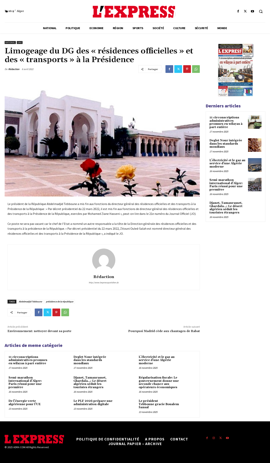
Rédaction (13, 69)
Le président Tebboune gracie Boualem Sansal (159, 404)
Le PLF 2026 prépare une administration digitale (92, 402)
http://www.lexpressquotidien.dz (104, 282)
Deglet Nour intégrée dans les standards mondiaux (89, 360)
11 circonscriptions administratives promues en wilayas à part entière (27, 360)
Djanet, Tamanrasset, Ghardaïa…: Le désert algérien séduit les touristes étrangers (89, 382)
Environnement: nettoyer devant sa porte (39, 331)
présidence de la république (59, 301)
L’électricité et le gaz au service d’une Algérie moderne (157, 360)
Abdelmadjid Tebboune (30, 301)
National (10, 42)
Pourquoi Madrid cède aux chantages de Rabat (164, 331)
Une (20, 42)
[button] (260, 11)
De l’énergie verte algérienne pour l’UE (24, 402)
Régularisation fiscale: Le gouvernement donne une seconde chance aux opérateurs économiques (159, 382)
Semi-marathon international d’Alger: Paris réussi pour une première (25, 382)
